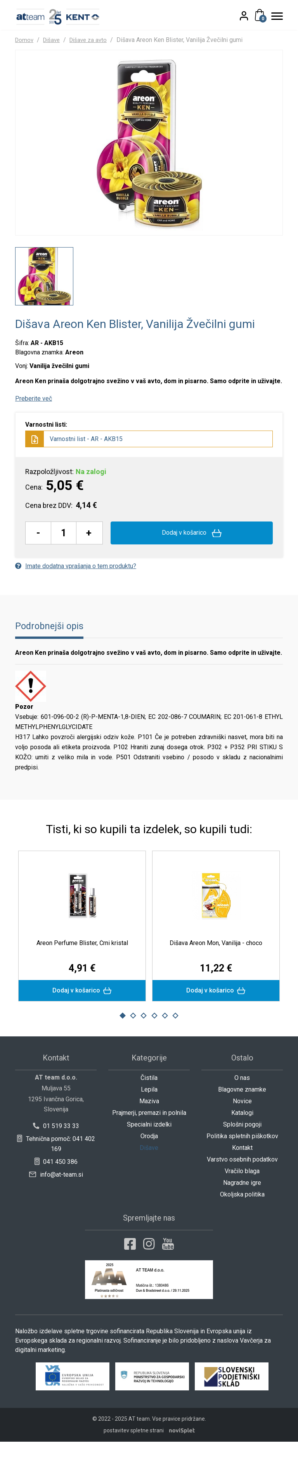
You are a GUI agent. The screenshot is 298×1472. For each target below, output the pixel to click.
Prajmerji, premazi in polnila (149, 1143)
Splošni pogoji (242, 1154)
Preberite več (33, 427)
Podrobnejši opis (51, 655)
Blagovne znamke (242, 1119)
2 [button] (133, 1046)
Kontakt (242, 1178)
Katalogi (242, 1143)
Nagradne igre (242, 1213)
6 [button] (175, 1046)
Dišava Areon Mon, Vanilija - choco (216, 971)
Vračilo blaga (242, 1201)
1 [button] (123, 1046)
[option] (44, 305)
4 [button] (154, 1046)
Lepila (149, 1119)
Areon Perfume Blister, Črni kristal (82, 971)
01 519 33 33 (56, 1156)
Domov (25, 40)
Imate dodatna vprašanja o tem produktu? (75, 594)
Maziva (149, 1131)
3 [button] (143, 1046)
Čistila (149, 1108)
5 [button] (165, 1046)
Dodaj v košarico (192, 562)
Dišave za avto (93, 40)
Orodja (149, 1166)
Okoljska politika (242, 1224)
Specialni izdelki (149, 1154)
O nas (242, 1108)
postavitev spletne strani (134, 1461)
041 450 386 (56, 1192)
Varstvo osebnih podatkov (242, 1189)
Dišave (53, 40)
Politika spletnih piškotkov (242, 1166)
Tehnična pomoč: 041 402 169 (56, 1174)
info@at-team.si (56, 1205)
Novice (242, 1131)
